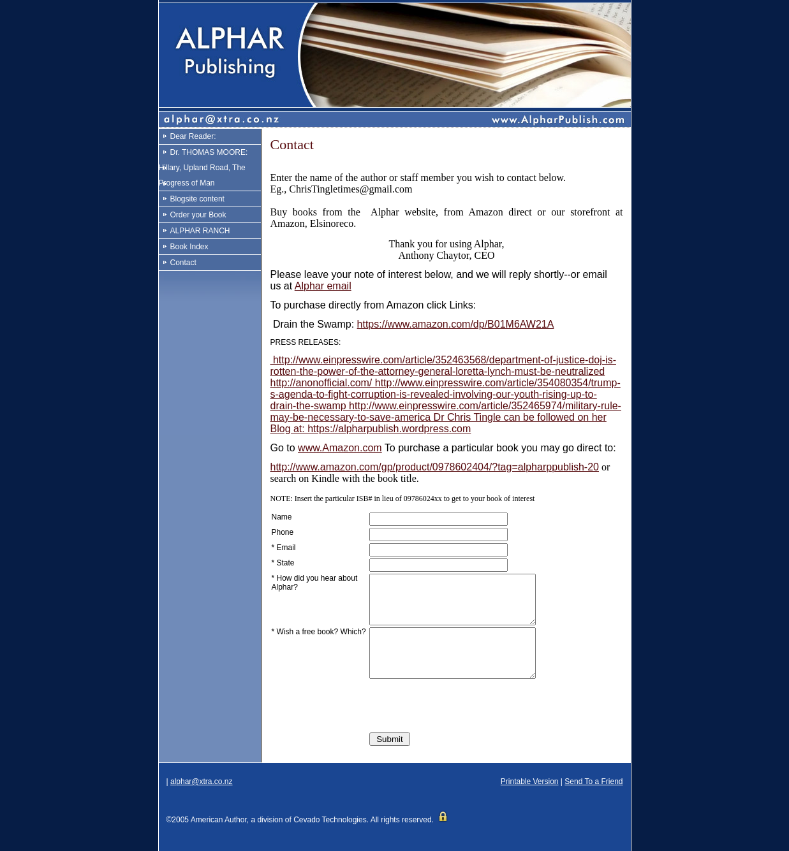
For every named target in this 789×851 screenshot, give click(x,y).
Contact (183, 262)
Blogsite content (197, 198)
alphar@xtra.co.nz (201, 800)
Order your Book (198, 214)
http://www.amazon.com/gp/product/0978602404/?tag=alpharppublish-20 (434, 467)
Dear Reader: (193, 136)
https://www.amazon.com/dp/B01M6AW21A (455, 324)
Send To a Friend (593, 800)
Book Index (189, 246)
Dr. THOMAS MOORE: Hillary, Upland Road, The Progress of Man (203, 167)
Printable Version (530, 800)
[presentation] (466, 725)
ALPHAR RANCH (200, 230)
